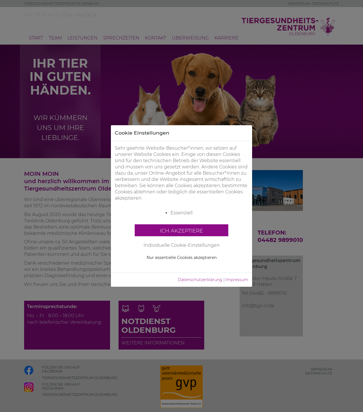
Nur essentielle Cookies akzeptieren (182, 257)
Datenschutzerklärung (200, 279)
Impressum (236, 279)
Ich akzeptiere (181, 230)
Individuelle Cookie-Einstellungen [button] (181, 245)
